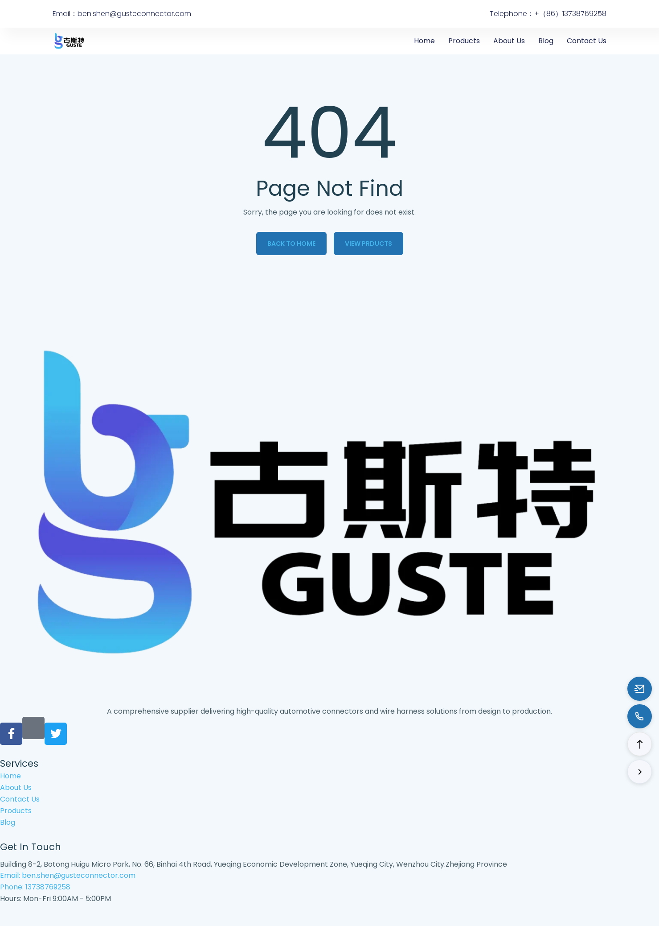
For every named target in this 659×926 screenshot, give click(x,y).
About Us (509, 41)
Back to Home (291, 243)
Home (424, 41)
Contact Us (586, 41)
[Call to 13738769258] (639, 716)
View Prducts (368, 243)
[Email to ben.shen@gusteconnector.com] (639, 689)
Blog (545, 41)
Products (464, 41)
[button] (639, 744)
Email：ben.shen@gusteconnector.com (122, 13)
